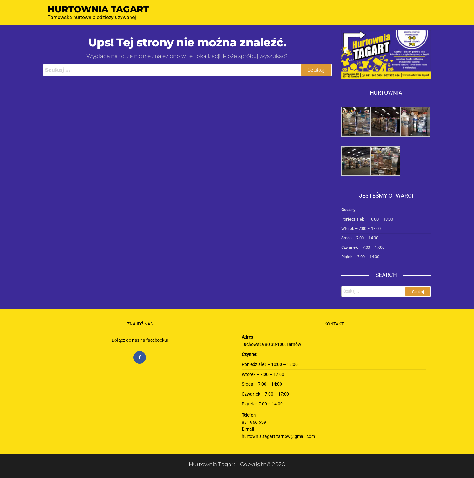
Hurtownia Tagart (98, 9)
